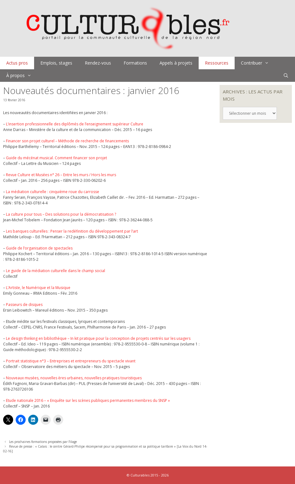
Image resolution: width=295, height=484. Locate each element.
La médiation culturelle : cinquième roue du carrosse (52, 191)
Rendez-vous (98, 63)
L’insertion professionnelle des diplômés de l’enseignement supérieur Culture (74, 124)
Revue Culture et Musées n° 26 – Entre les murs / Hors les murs (61, 174)
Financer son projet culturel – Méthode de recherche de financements (67, 141)
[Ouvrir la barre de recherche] (286, 75)
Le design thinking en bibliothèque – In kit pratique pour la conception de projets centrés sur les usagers (98, 338)
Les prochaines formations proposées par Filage (43, 441)
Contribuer (258, 63)
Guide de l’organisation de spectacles (39, 248)
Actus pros (17, 63)
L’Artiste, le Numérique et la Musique (38, 287)
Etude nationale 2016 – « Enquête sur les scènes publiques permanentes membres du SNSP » (88, 400)
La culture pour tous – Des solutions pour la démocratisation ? (61, 214)
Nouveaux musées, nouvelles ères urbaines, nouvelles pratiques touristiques (74, 378)
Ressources (216, 63)
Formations (135, 63)
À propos (22, 75)
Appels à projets (176, 63)
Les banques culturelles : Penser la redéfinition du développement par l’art (72, 231)
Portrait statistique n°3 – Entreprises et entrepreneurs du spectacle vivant (70, 361)
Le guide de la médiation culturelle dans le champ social (55, 270)
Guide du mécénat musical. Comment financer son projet (56, 157)
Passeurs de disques (24, 304)
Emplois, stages (56, 63)
